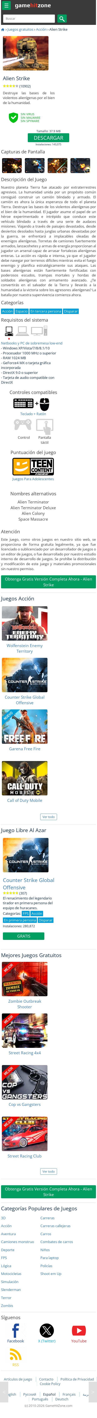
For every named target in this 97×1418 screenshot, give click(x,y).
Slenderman (11, 1289)
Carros (45, 1233)
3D (3, 1218)
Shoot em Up (50, 1273)
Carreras (47, 1218)
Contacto (46, 1379)
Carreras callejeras (55, 1225)
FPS (4, 1257)
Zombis (7, 1305)
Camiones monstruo (17, 1241)
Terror (6, 1297)
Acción (41, 29)
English (11, 1394)
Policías (46, 1265)
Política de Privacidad (77, 1379)
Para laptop (49, 1257)
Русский (30, 1394)
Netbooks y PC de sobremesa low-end (31, 343)
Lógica (6, 1265)
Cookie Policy (50, 1384)
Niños (45, 1249)
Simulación (9, 1281)
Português (40, 1399)
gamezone (33, 5)
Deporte (8, 1249)
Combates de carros (56, 1241)
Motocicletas (11, 1273)
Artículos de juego (18, 1379)
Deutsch (61, 1399)
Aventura (8, 1233)
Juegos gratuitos (20, 29)
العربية (87, 1394)
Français (69, 1394)
